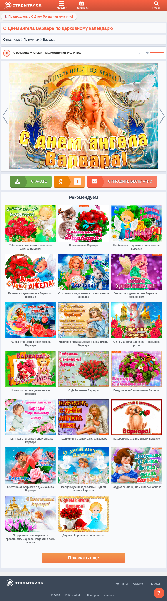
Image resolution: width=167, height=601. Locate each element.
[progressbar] (157, 53)
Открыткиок (11, 39)
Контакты (121, 583)
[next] (162, 116)
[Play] (6, 53)
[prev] (5, 116)
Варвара (49, 39)
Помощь (155, 583)
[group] (83, 53)
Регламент (139, 583)
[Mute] (147, 53)
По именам (31, 39)
